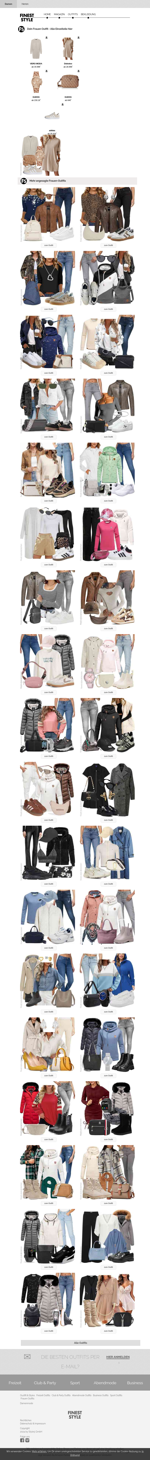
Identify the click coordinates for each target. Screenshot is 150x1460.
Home (47, 14)
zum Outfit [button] (48, 245)
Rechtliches (25, 1420)
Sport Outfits (116, 1395)
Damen (8, 4)
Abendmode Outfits (81, 1395)
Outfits (73, 14)
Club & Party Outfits (61, 1395)
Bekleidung (88, 14)
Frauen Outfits (27, 1398)
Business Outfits (100, 1395)
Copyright (25, 1428)
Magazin (59, 14)
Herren (25, 4)
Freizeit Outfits (43, 1395)
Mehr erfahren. (39, 1451)
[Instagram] (22, 1441)
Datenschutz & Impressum (33, 1423)
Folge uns (25, 1436)
